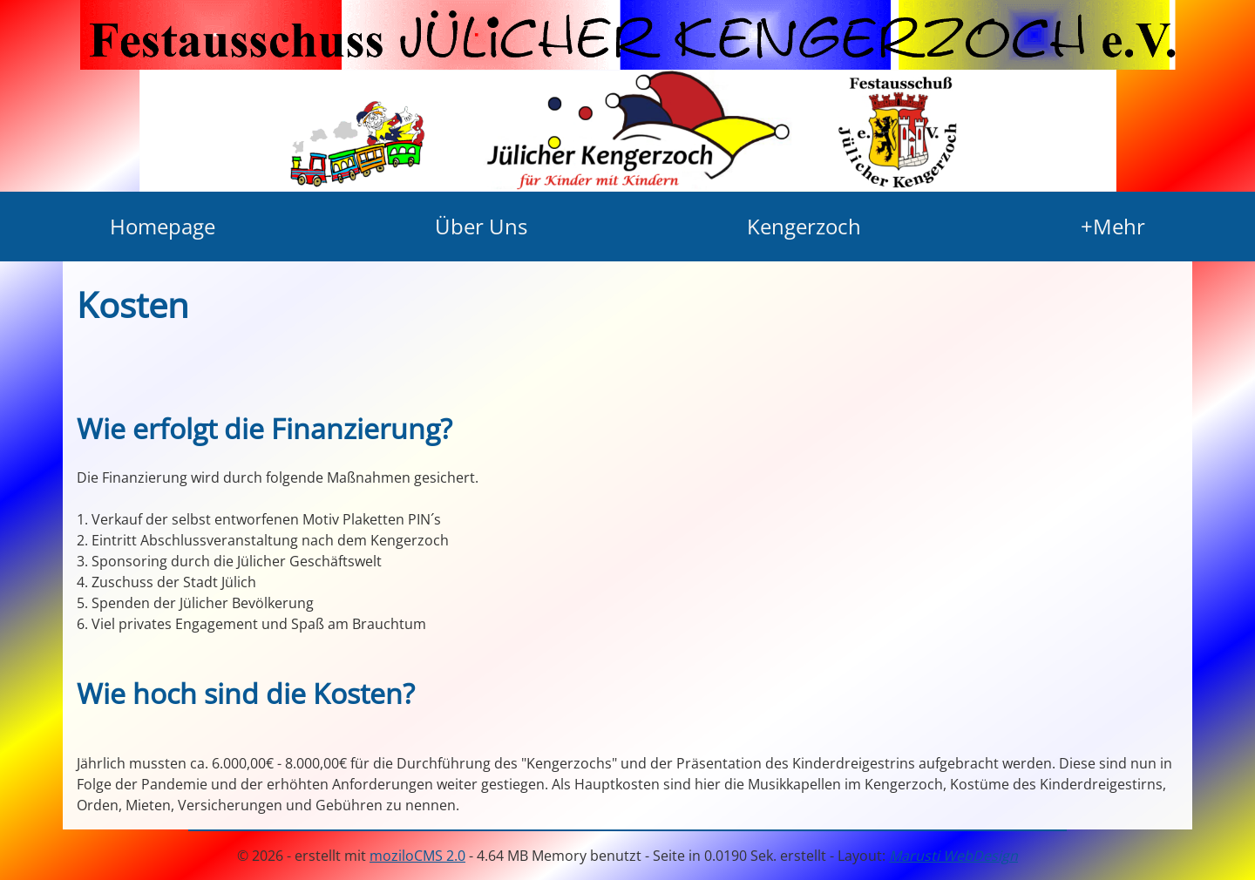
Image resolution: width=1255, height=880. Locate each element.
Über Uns (481, 226)
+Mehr (1113, 226)
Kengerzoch (804, 226)
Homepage (162, 226)
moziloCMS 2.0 (417, 855)
